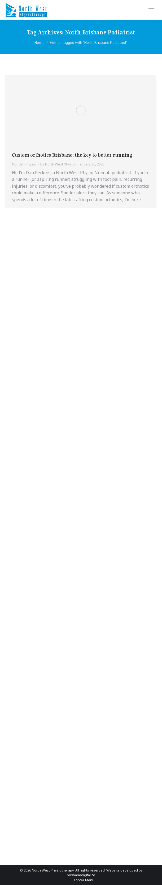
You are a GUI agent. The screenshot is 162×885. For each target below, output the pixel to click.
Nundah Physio (24, 164)
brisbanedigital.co (81, 875)
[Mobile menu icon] (151, 10)
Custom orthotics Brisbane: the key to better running (72, 155)
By (57, 164)
